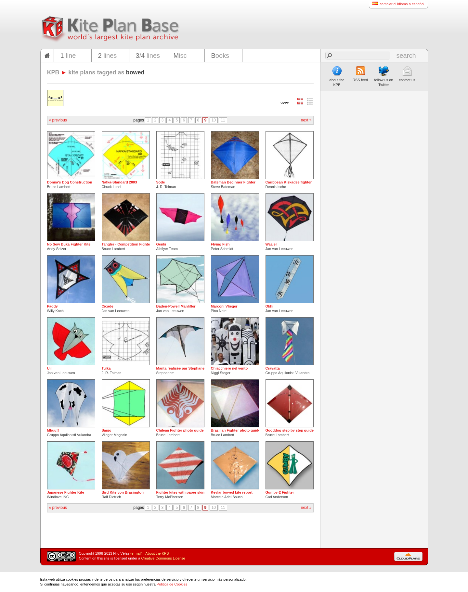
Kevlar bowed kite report (232, 492)
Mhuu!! (53, 430)
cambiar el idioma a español (396, 4)
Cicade (107, 306)
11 (223, 120)
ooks (220, 55)
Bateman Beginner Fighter (233, 182)
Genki (161, 244)
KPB (53, 72)
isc (180, 55)
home (47, 55)
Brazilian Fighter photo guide (235, 430)
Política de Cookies (172, 584)
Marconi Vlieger (224, 306)
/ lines (148, 55)
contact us (407, 74)
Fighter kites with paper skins (181, 492)
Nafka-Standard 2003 (119, 182)
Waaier (271, 244)
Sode (160, 182)
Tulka (106, 368)
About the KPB (157, 553)
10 (214, 120)
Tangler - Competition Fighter (126, 244)
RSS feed (360, 74)
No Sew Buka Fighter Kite (69, 244)
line (68, 55)
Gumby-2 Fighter (280, 492)
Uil (49, 368)
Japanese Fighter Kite (65, 492)
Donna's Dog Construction (69, 182)
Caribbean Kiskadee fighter (289, 182)
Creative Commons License (163, 558)
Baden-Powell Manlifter (176, 306)
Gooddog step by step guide (290, 430)
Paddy (52, 306)
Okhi (269, 306)
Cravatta (273, 368)
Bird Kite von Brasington (123, 492)
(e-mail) (136, 553)
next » (306, 120)
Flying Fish (220, 244)
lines (107, 55)
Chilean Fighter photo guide (180, 430)
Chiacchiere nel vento (229, 368)
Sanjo (106, 430)
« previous (58, 120)
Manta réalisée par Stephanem (182, 368)
